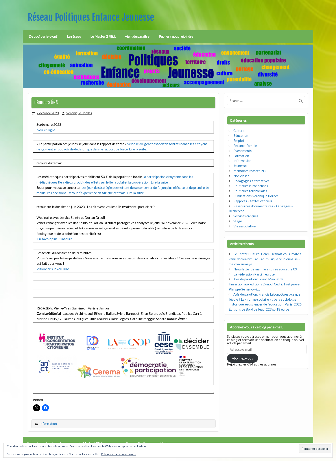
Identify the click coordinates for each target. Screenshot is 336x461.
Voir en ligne (46, 130)
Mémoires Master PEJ (249, 171)
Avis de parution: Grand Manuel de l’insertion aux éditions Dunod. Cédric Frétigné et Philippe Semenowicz (265, 284)
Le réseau (74, 36)
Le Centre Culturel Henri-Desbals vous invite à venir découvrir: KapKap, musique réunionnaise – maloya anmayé (265, 259)
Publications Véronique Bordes (256, 196)
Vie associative (244, 226)
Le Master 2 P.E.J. (103, 36)
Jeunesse (240, 166)
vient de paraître (137, 36)
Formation (241, 156)
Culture (238, 131)
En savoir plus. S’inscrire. (55, 239)
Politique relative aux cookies (118, 454)
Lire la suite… (138, 149)
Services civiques (245, 216)
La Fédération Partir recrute (254, 274)
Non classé (241, 176)
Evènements (242, 151)
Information (48, 423)
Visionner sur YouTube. (53, 269)
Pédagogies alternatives (251, 181)
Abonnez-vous (242, 358)
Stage (237, 221)
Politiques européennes (250, 186)
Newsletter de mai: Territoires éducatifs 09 (265, 269)
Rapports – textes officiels (252, 201)
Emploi (238, 140)
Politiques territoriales (250, 191)
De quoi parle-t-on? (43, 36)
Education (240, 135)
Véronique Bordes (79, 113)
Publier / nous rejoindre (176, 36)
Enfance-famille (245, 146)
